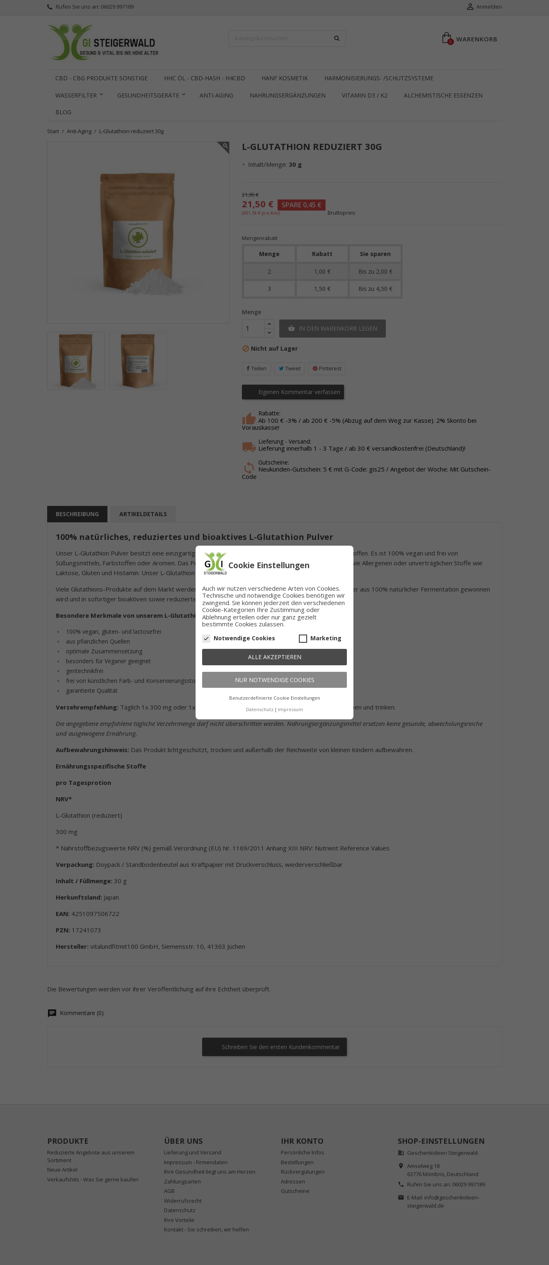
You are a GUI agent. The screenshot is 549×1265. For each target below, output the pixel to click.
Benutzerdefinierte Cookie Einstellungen (274, 698)
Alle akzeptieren (274, 657)
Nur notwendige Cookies (274, 680)
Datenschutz (259, 709)
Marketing (320, 638)
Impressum (290, 709)
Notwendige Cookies (238, 638)
